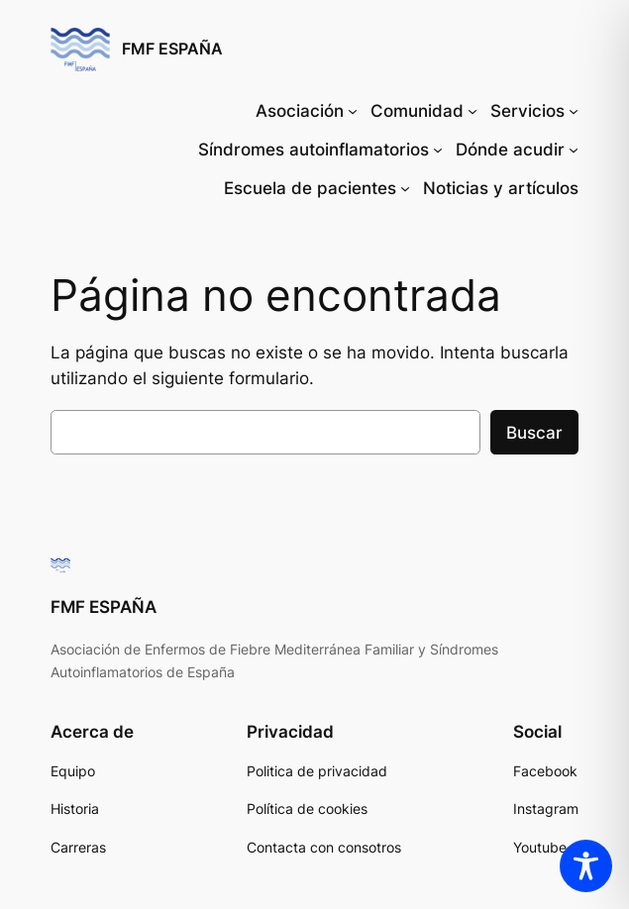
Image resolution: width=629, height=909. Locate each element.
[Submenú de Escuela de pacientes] (405, 188)
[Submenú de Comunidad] (472, 111)
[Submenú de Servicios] (573, 111)
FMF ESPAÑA (172, 49)
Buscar (534, 433)
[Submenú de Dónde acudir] (573, 149)
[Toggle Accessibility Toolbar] (586, 866)
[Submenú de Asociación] (353, 111)
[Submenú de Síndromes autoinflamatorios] (438, 149)
